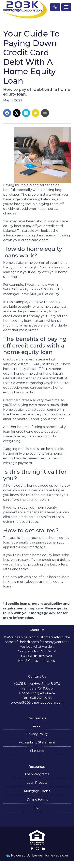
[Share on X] (17, 113)
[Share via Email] (35, 113)
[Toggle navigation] (66, 7)
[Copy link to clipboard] (45, 113)
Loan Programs (37, 774)
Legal (37, 725)
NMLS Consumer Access (37, 661)
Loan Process (37, 782)
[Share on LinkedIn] (26, 113)
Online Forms (37, 799)
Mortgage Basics (37, 791)
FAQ (37, 808)
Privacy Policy (37, 734)
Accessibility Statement (37, 742)
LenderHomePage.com (50, 855)
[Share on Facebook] (7, 113)
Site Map (37, 751)
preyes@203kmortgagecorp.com (37, 702)
